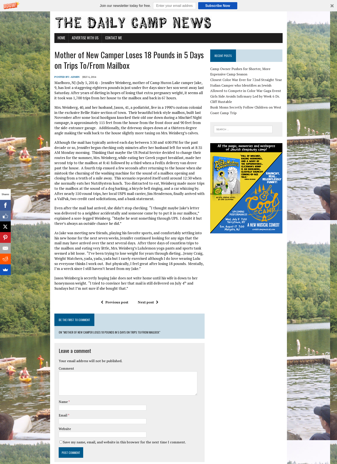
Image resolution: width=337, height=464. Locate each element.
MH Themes (92, 454)
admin (62, 76)
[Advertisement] (255, 277)
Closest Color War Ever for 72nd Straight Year (251, 79)
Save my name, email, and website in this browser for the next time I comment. (111, 419)
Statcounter (9, 461)
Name (51, 379)
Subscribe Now (217, 6)
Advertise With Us (72, 37)
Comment (53, 345)
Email (50, 392)
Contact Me (100, 37)
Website (52, 406)
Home (48, 37)
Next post (143, 291)
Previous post (110, 291)
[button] (168, 5)
